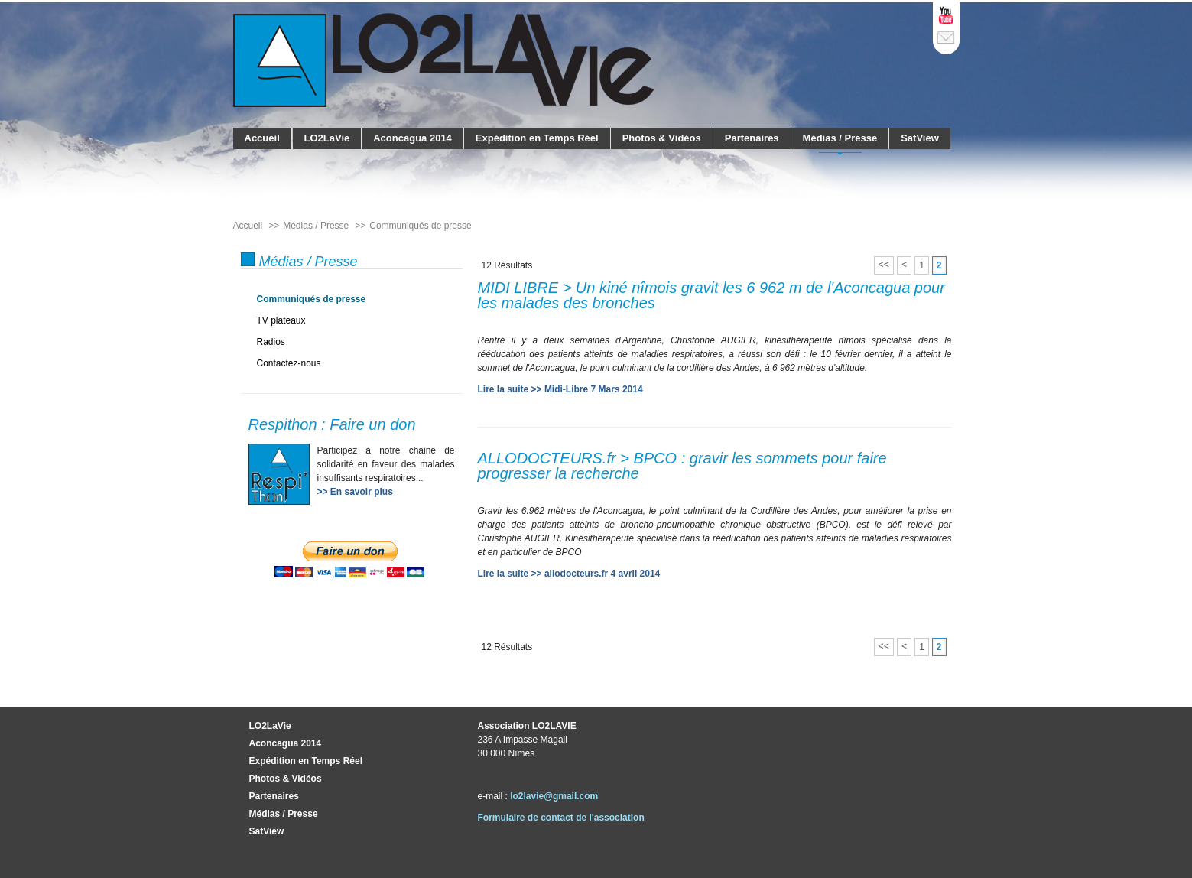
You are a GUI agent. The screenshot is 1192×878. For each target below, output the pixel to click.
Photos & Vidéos (661, 138)
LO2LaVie (327, 138)
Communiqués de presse (311, 299)
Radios (271, 342)
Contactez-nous (289, 363)
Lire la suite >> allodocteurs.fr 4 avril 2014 (569, 573)
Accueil (262, 138)
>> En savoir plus (355, 491)
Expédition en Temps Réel (537, 138)
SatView (920, 138)
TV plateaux (281, 320)
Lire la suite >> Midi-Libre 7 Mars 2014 (560, 389)
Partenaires (752, 138)
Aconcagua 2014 (412, 138)
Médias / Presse (840, 138)
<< (884, 265)
